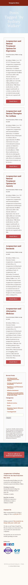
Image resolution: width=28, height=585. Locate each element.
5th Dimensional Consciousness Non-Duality (13, 379)
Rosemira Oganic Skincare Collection (15, 408)
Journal (9, 400)
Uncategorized (11, 411)
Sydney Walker (14, 54)
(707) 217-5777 (17, 514)
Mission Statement (12, 390)
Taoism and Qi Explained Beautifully (14, 383)
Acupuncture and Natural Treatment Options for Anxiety (13, 181)
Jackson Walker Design (15, 580)
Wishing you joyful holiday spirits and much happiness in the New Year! (15, 394)
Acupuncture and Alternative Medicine (13, 311)
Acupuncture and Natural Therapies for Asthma (14, 113)
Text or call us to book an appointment (14, 454)
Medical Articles (12, 403)
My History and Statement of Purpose (15, 387)
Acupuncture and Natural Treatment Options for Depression (13, 46)
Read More (13, 101)
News (8, 405)
